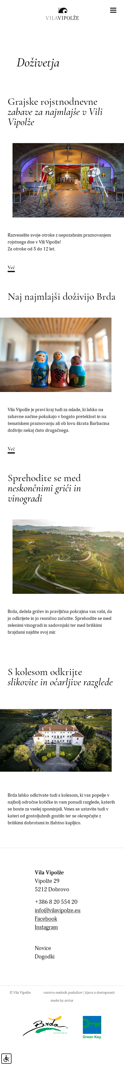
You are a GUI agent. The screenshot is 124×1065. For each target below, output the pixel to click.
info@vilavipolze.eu (58, 910)
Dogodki (44, 956)
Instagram (46, 927)
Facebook (46, 919)
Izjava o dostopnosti (100, 992)
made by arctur (62, 1000)
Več (11, 267)
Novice (43, 948)
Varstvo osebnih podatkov (63, 992)
